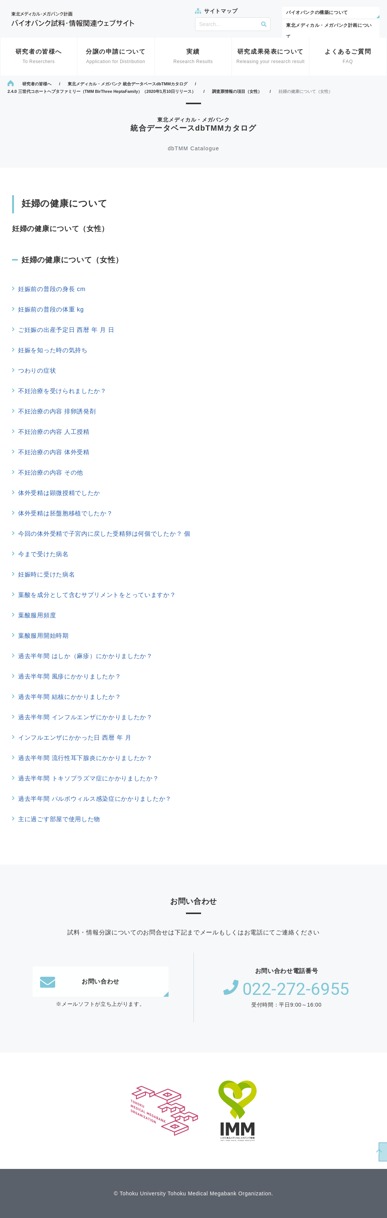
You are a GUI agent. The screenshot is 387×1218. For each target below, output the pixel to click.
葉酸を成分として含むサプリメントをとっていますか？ (97, 595)
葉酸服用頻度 (37, 615)
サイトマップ (220, 11)
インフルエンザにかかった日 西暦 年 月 (74, 737)
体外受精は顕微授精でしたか (59, 493)
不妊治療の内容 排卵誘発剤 (57, 411)
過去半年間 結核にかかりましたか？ (69, 697)
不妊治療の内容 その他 (50, 472)
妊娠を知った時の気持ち (53, 350)
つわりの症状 (37, 370)
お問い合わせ (79, 981)
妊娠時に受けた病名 (46, 574)
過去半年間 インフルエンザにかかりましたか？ (85, 717)
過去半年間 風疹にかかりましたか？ (69, 676)
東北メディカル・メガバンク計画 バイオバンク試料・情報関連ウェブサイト (72, 19)
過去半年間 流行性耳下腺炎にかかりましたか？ (85, 758)
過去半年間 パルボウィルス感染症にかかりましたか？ (95, 799)
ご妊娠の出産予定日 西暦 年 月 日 (66, 330)
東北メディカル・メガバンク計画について (329, 31)
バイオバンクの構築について (317, 12)
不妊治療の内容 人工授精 (54, 432)
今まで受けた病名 (43, 554)
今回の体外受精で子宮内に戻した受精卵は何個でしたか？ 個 (104, 533)
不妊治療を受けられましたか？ (62, 391)
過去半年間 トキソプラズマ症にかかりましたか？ (88, 778)
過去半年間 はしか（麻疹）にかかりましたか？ (85, 656)
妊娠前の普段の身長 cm (51, 289)
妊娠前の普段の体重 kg (51, 309)
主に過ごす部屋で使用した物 (59, 819)
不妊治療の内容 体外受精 (54, 452)
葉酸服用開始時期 (43, 635)
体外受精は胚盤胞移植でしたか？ (65, 513)
